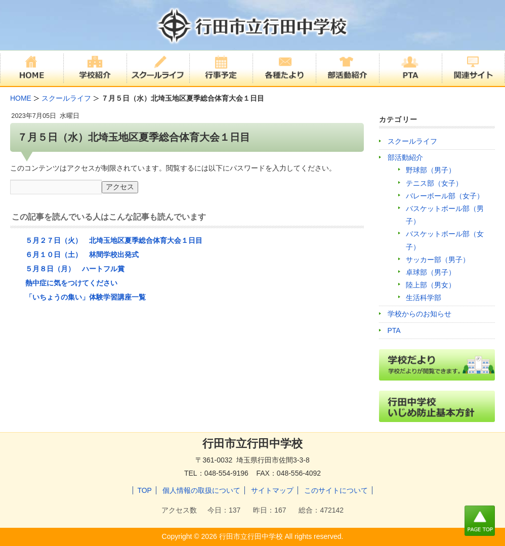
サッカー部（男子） (438, 260)
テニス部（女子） (434, 183)
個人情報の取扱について (201, 490)
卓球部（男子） (430, 272)
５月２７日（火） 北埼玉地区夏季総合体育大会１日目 (113, 240)
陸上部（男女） (430, 285)
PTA (394, 330)
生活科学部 (423, 297)
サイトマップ (272, 490)
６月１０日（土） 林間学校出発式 (82, 254)
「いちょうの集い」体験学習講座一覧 (85, 297)
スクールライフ (412, 141)
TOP (144, 490)
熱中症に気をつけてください (71, 283)
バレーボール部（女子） (445, 196)
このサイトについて (336, 490)
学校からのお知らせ (419, 314)
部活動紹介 (405, 157)
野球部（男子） (430, 170)
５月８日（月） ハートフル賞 (74, 269)
